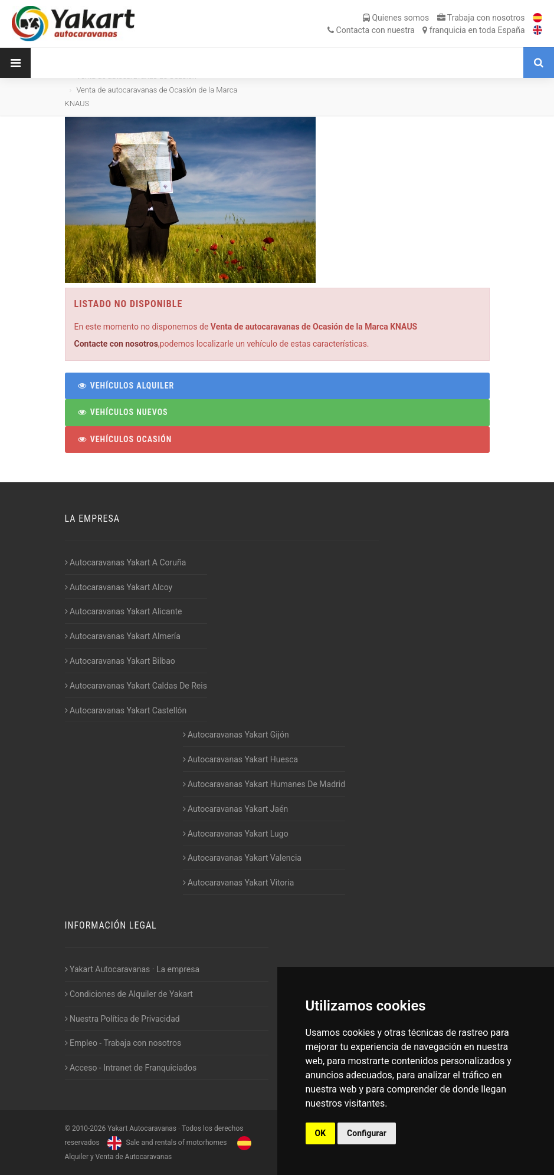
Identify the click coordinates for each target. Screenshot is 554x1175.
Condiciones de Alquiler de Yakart (129, 994)
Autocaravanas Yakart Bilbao (120, 661)
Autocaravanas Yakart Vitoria (238, 882)
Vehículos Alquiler (126, 385)
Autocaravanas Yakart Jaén (236, 809)
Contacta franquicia (426, 30)
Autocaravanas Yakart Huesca (241, 759)
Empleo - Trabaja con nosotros (123, 1043)
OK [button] (320, 1133)
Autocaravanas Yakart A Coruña (125, 562)
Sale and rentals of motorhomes (165, 1142)
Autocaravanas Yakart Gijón (236, 734)
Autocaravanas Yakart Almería (123, 636)
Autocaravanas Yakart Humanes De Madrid (264, 784)
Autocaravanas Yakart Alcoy (119, 587)
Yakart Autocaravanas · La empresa (132, 969)
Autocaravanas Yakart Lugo (236, 833)
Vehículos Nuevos (122, 412)
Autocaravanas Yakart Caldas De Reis (136, 685)
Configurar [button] (366, 1133)
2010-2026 (89, 1128)
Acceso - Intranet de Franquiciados (131, 1067)
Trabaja (481, 17)
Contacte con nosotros (116, 343)
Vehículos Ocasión (124, 439)
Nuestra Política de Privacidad (122, 1018)
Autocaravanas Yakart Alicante (123, 611)
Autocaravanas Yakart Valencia (242, 858)
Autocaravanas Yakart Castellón (126, 710)
